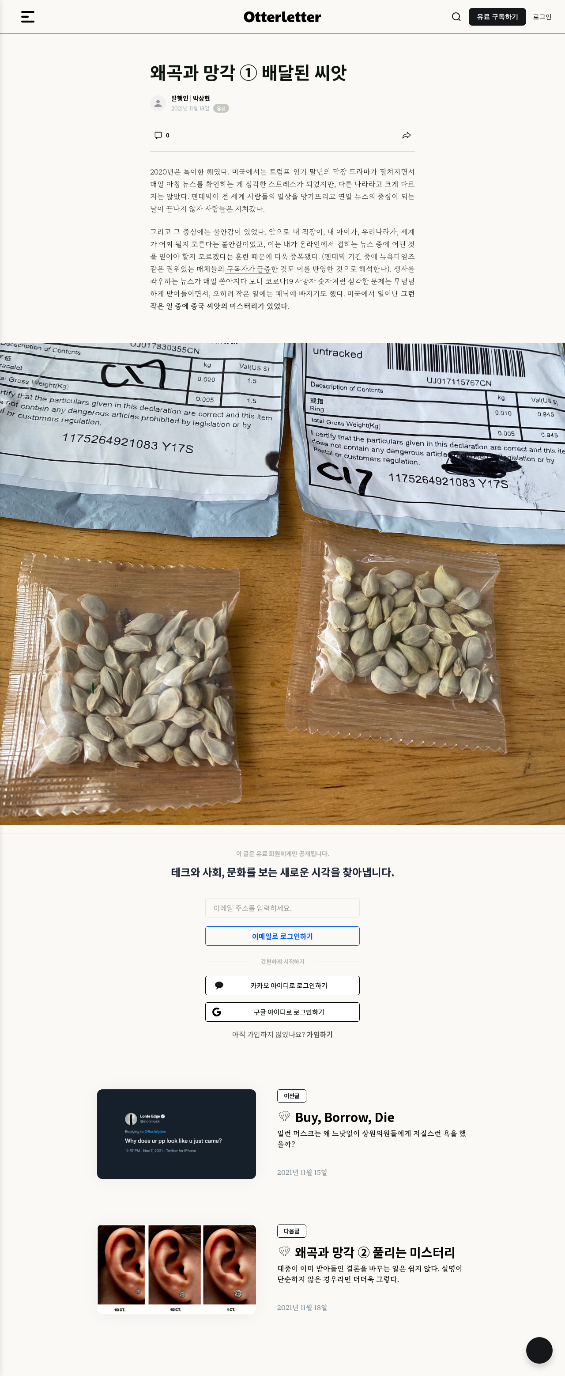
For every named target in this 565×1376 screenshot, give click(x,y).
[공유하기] (406, 135)
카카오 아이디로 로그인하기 (289, 985)
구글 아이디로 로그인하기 (289, 1011)
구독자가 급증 (248, 269)
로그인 (542, 16)
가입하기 (320, 1034)
